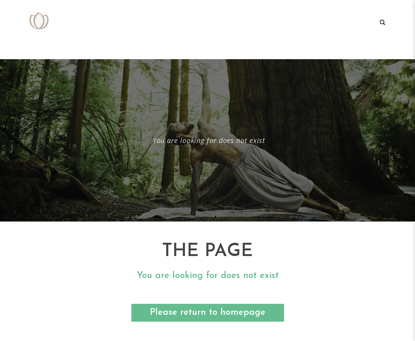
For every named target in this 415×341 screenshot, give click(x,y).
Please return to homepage (207, 312)
